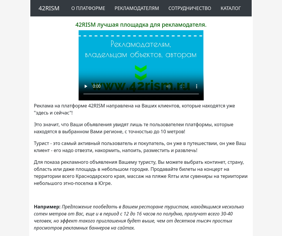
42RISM (49, 8)
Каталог (230, 8)
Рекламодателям (137, 8)
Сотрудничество (189, 8)
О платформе (88, 8)
